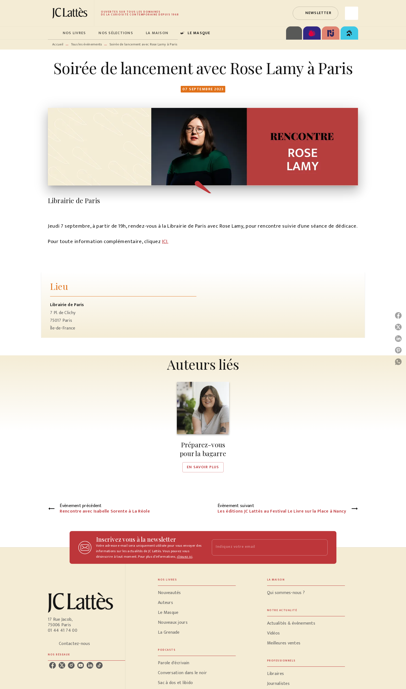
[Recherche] (351, 13)
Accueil (57, 44)
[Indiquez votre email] (263, 547)
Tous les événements (86, 44)
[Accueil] (71, 13)
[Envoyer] (321, 547)
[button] (315, 13)
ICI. (165, 241)
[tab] (53, 33)
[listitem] (52, 665)
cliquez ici (184, 556)
